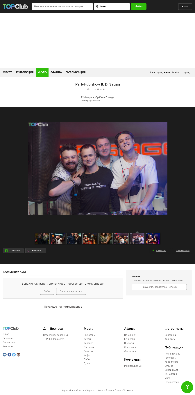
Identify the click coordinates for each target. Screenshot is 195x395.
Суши (87, 363)
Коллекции (25, 72)
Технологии (171, 374)
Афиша (56, 72)
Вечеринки (130, 335)
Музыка (169, 365)
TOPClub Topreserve (53, 339)
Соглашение (9, 342)
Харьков (91, 390)
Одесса (80, 390)
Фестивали (130, 351)
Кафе (87, 355)
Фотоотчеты (174, 329)
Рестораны (89, 335)
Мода (167, 378)
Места (7, 72)
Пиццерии (89, 347)
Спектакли (130, 347)
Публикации (76, 72)
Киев (100, 390)
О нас (6, 334)
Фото (42, 72)
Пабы (87, 359)
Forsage (109, 97)
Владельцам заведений (56, 335)
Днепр (108, 390)
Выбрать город (180, 72)
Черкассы (128, 390)
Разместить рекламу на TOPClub (159, 287)
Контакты (8, 346)
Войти (185, 6)
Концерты (129, 339)
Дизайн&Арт (171, 370)
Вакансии (8, 338)
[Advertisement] (97, 40)
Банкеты (88, 351)
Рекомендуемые (133, 365)
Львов (118, 390)
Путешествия (172, 382)
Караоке (88, 343)
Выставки (129, 343)
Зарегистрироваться (71, 291)
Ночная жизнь (172, 353)
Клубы (87, 339)
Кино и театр (171, 361)
